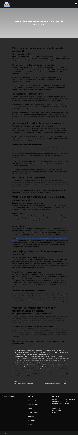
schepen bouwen (33, 412)
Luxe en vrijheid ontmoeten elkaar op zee (56, 410)
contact (30, 424)
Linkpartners (31, 420)
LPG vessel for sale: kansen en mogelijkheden (70, 401)
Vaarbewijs (31, 416)
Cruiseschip (31, 408)
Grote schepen (32, 400)
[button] (76, 4)
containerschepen (33, 404)
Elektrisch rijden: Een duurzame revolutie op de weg (57, 401)
